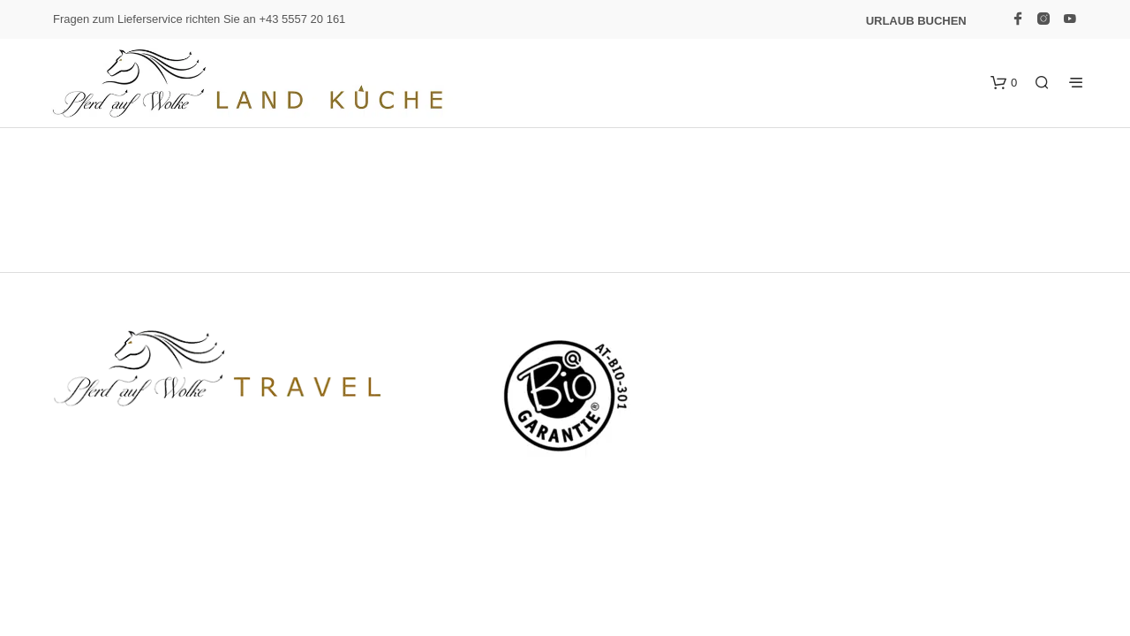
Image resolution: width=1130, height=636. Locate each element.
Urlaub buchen (916, 20)
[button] (1004, 83)
